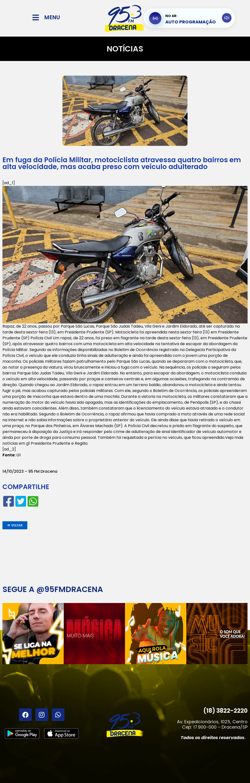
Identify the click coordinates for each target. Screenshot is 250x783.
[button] (14, 525)
